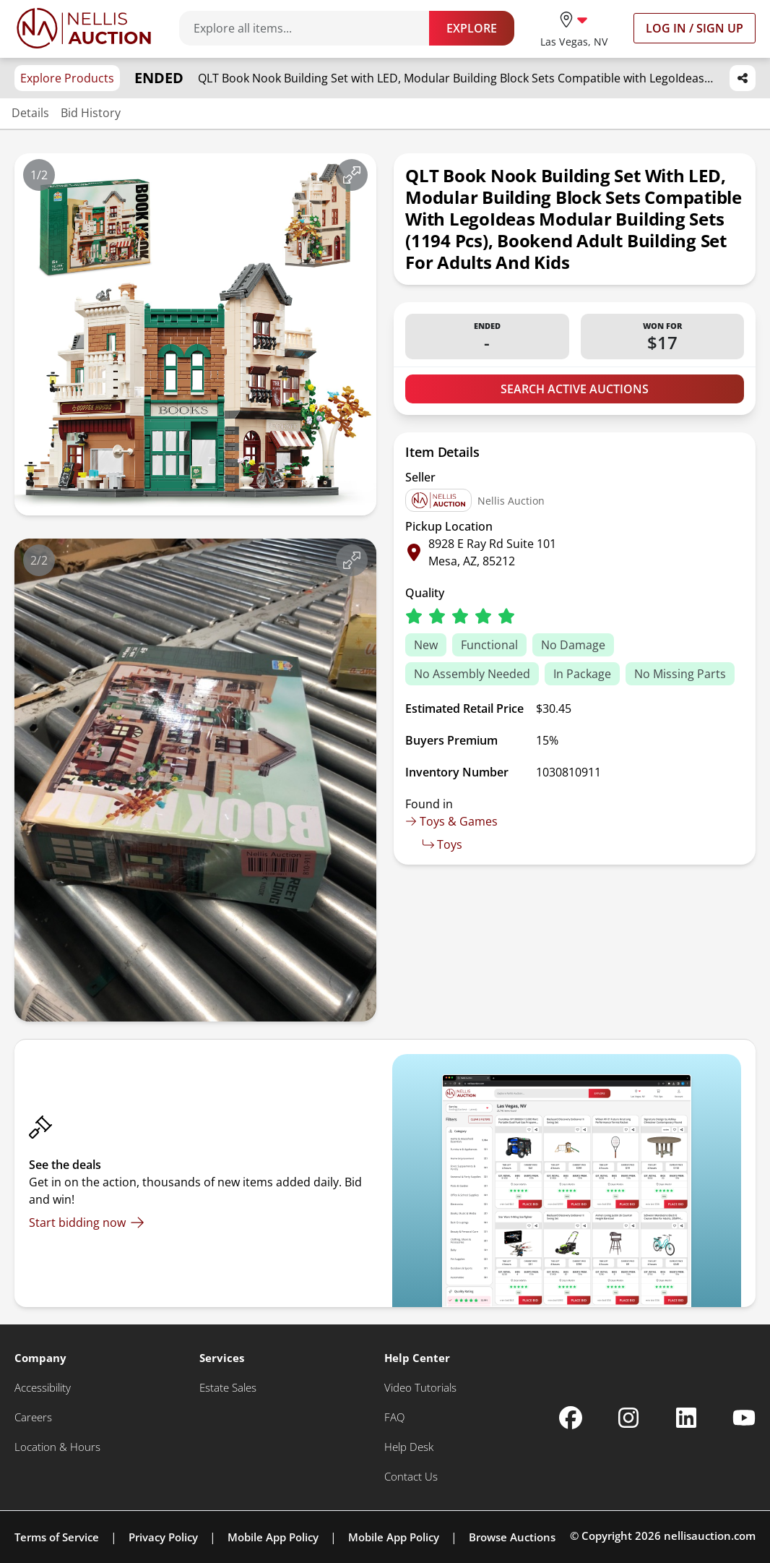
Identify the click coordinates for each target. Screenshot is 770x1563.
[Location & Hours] (57, 1447)
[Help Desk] (408, 1447)
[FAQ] (394, 1417)
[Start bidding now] (86, 1222)
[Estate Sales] (227, 1387)
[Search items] (311, 28)
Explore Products (67, 78)
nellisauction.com (710, 1535)
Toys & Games (451, 821)
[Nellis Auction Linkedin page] (686, 1417)
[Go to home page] (83, 28)
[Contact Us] (411, 1476)
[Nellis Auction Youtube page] (744, 1417)
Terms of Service (56, 1537)
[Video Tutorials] (420, 1387)
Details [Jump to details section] (30, 113)
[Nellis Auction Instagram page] (628, 1417)
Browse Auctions (512, 1537)
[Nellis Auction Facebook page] (570, 1417)
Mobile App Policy (273, 1537)
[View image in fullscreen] (352, 175)
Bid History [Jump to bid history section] (91, 113)
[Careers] (33, 1417)
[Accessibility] (42, 1387)
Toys (442, 844)
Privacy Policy (163, 1537)
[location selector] (573, 28)
